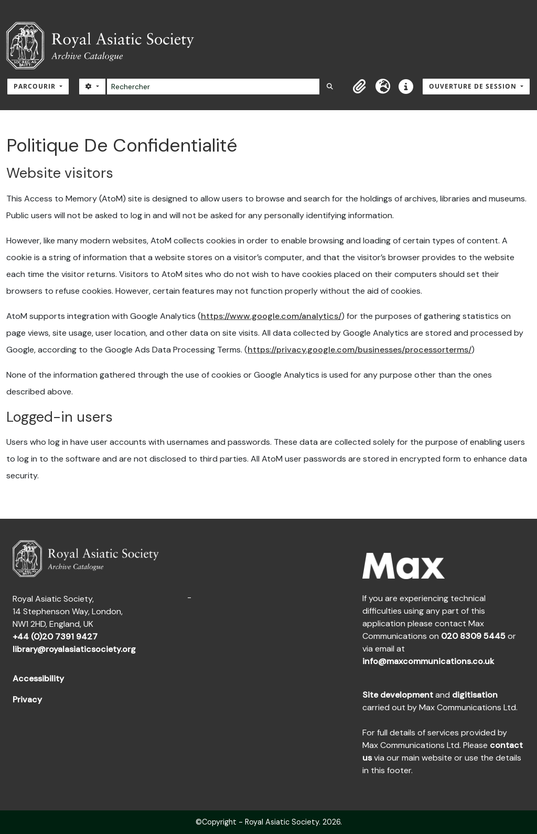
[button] (359, 86)
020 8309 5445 (473, 635)
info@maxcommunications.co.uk (428, 661)
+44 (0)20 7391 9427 (55, 636)
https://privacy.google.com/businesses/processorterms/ (359, 349)
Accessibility (38, 678)
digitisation (475, 694)
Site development (397, 694)
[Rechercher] (213, 86)
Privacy (27, 699)
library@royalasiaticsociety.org (74, 649)
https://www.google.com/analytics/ (271, 316)
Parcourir (36, 86)
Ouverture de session (474, 86)
